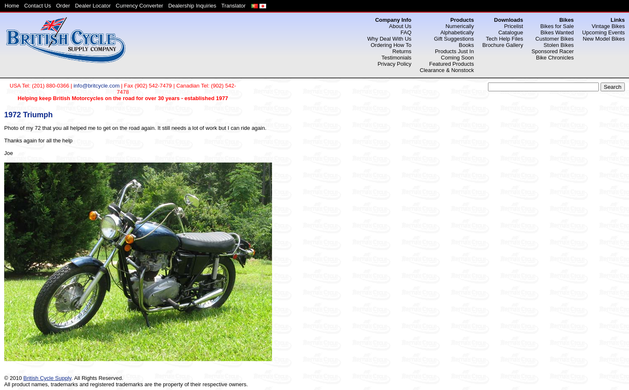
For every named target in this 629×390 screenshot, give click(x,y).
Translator (233, 6)
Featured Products (451, 64)
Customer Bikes (554, 39)
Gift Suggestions (454, 39)
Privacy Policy (394, 64)
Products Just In (454, 51)
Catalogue (510, 32)
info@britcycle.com (97, 86)
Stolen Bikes (559, 45)
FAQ (406, 32)
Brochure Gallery (502, 45)
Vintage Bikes (608, 26)
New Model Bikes (604, 39)
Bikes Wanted (557, 32)
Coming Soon (457, 57)
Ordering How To (391, 45)
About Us (400, 26)
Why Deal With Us (389, 39)
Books (466, 45)
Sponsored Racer (552, 51)
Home (12, 6)
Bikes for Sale (557, 26)
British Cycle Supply (47, 378)
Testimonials (397, 57)
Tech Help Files (504, 39)
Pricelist (513, 26)
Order (63, 6)
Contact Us (37, 6)
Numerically (459, 26)
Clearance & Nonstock (447, 70)
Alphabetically (457, 32)
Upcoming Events (603, 32)
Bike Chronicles (555, 57)
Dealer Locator (92, 6)
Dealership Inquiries (192, 6)
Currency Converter (139, 6)
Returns (402, 51)
